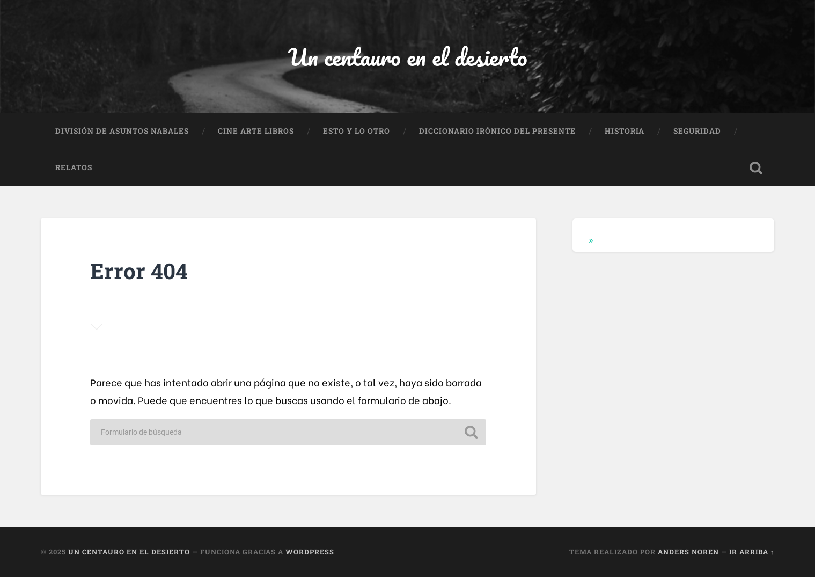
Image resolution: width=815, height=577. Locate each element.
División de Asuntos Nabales (122, 131)
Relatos (73, 167)
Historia (624, 131)
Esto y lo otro (356, 131)
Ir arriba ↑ (751, 551)
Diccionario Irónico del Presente (497, 131)
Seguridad (697, 131)
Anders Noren (688, 551)
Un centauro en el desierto (407, 57)
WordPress (309, 551)
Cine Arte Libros (256, 131)
